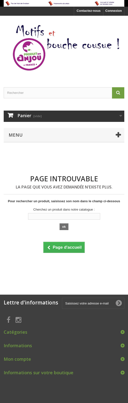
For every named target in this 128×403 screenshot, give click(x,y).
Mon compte (17, 359)
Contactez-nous (89, 11)
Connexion (113, 11)
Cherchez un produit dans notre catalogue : (64, 209)
